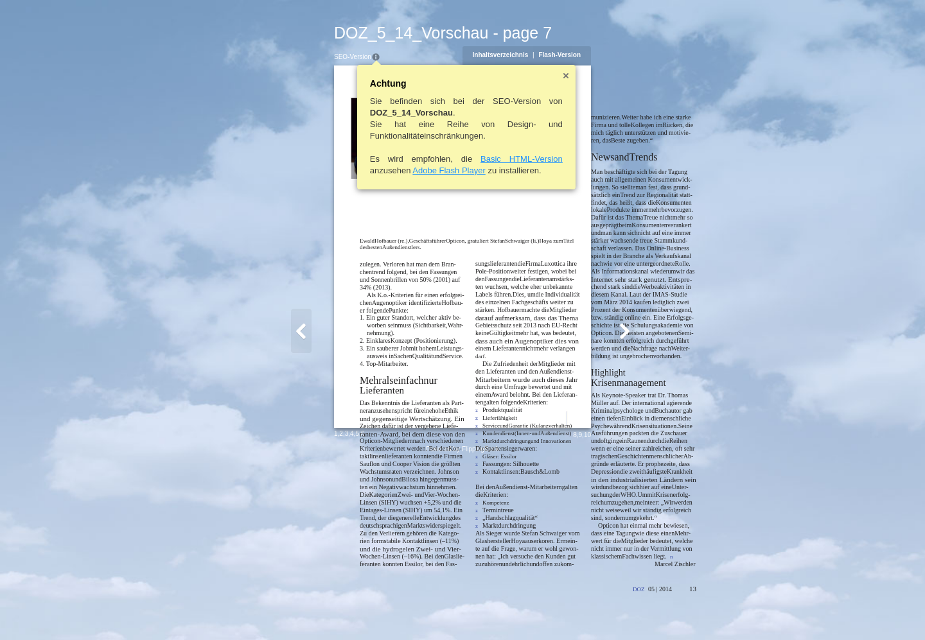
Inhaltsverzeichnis (563, 54)
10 (649, 612)
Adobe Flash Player (386, 170)
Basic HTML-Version (459, 159)
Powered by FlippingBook (462, 626)
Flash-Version (622, 54)
